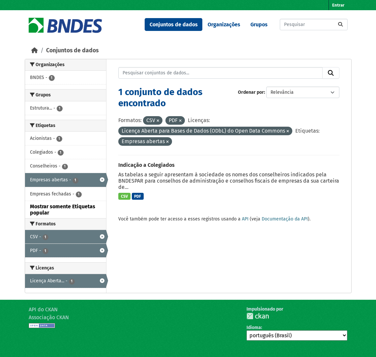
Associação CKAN (49, 317)
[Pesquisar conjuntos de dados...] (314, 24)
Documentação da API (285, 219)
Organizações (224, 24)
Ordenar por (251, 92)
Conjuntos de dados (174, 24)
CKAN (257, 316)
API (245, 219)
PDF (137, 196)
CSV (124, 196)
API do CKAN (43, 309)
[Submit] (340, 24)
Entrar (338, 5)
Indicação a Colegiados (146, 165)
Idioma (253, 327)
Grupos (259, 24)
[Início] (34, 50)
